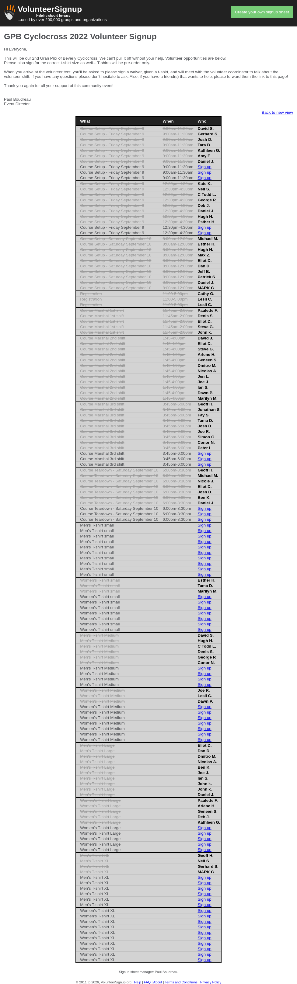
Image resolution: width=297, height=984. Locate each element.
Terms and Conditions (181, 982)
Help (137, 982)
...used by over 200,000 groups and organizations (148, 13)
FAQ (147, 982)
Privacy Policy (210, 982)
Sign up (204, 167)
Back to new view (277, 112)
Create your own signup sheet (262, 12)
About (157, 982)
